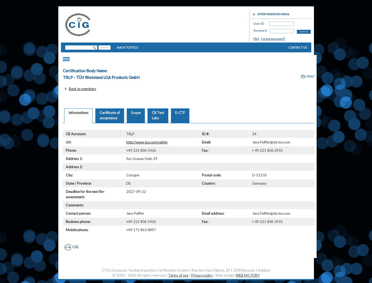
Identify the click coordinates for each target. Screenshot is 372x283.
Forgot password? (273, 38)
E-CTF (180, 113)
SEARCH (104, 48)
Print (310, 76)
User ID (259, 23)
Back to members (82, 89)
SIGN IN (304, 32)
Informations (78, 113)
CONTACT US (297, 47)
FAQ (256, 38)
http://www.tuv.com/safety (147, 142)
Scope (136, 113)
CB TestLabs (158, 115)
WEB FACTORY (248, 275)
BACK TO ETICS (127, 47)
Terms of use (178, 275)
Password (260, 30)
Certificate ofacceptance (110, 115)
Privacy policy (202, 275)
